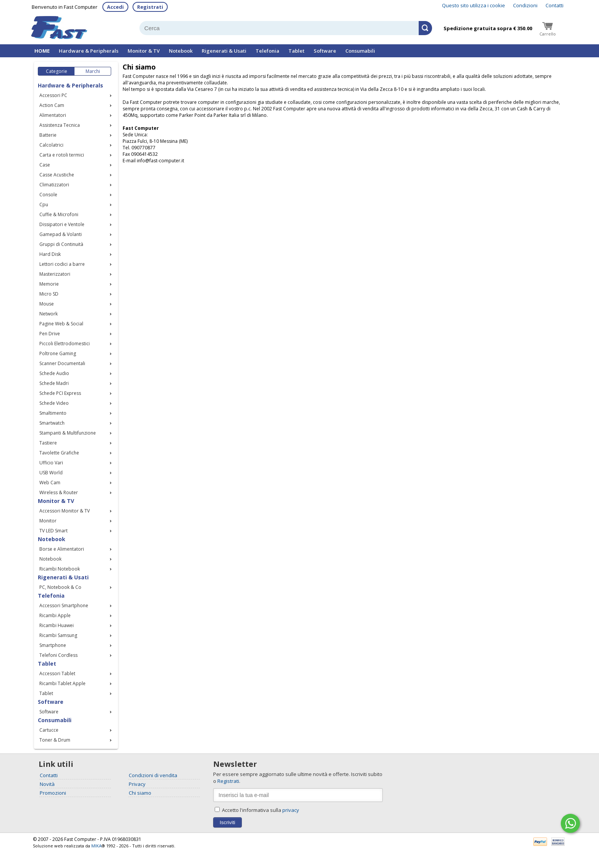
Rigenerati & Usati (224, 50)
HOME (42, 50)
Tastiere (48, 443)
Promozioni (53, 792)
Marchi (93, 71)
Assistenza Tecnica (59, 125)
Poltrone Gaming (57, 353)
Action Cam (51, 105)
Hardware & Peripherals (88, 50)
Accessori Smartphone (63, 605)
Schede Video (54, 403)
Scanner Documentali (62, 363)
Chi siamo (140, 792)
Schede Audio (54, 373)
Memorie (49, 284)
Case (44, 165)
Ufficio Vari (51, 462)
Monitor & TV (144, 50)
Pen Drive (49, 333)
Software (325, 50)
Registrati (150, 6)
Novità (47, 784)
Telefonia (267, 50)
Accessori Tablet (57, 673)
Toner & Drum (54, 740)
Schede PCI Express (60, 393)
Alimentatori (52, 115)
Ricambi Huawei (56, 625)
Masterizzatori (54, 274)
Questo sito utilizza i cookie (473, 5)
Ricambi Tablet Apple (62, 683)
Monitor (48, 520)
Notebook (181, 50)
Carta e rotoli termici (61, 155)
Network (48, 313)
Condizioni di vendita (153, 775)
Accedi (115, 6)
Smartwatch (52, 423)
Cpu (43, 204)
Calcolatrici (51, 145)
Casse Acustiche (56, 174)
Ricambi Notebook (59, 569)
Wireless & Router (58, 492)
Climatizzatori (54, 184)
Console (48, 194)
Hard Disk (50, 254)
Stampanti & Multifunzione (67, 433)
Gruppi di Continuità (61, 244)
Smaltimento (52, 413)
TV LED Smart (53, 530)
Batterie (48, 135)
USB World (51, 472)
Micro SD (48, 294)
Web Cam (49, 482)
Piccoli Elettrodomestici (64, 343)
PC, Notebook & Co (60, 587)
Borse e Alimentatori (61, 549)
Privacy (137, 784)
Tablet (296, 50)
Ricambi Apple (55, 615)
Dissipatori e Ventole (61, 224)
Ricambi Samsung (58, 635)
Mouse (46, 304)
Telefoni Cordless (58, 655)
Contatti (554, 5)
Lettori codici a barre (62, 264)
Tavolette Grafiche (59, 452)
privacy (290, 810)
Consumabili (360, 50)
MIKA (96, 846)
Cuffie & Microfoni (58, 214)
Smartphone (52, 645)
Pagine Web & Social (61, 323)
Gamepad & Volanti (60, 234)
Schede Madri (54, 383)
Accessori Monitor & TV (64, 511)
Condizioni (525, 5)
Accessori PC (53, 95)
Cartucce (48, 730)
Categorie (56, 71)
